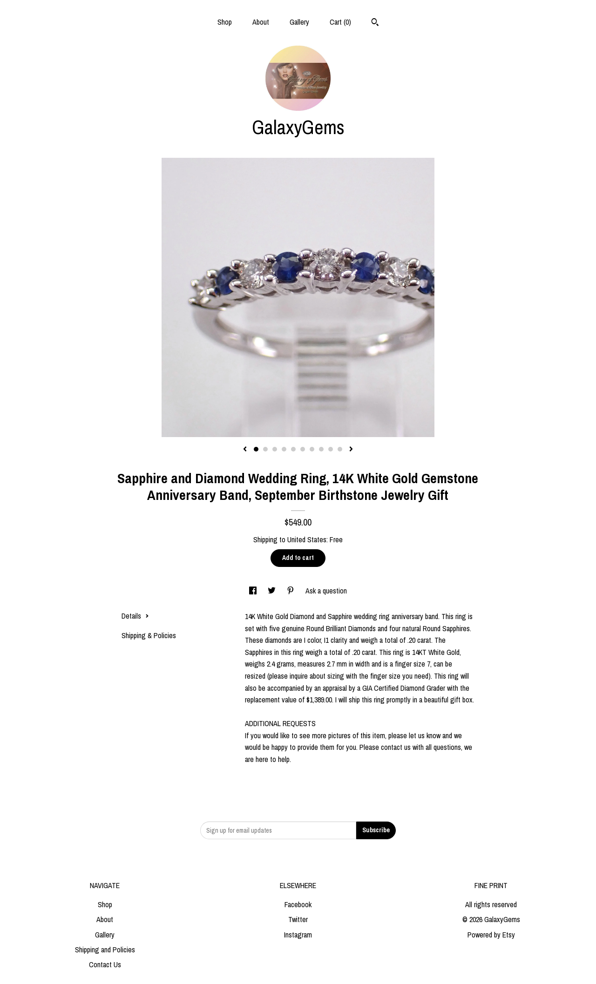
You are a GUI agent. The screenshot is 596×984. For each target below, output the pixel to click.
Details (135, 616)
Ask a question (326, 591)
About (260, 22)
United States (306, 539)
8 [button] (321, 449)
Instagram (298, 935)
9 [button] (330, 449)
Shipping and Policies (105, 949)
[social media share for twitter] (273, 591)
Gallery (299, 22)
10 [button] (340, 449)
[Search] (375, 23)
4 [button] (284, 449)
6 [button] (302, 449)
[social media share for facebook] (253, 591)
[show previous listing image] (245, 449)
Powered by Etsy (491, 935)
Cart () (340, 22)
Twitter (298, 919)
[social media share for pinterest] (291, 591)
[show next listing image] (351, 449)
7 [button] (312, 449)
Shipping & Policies (149, 635)
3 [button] (274, 449)
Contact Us (105, 964)
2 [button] (265, 449)
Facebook (298, 904)
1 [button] (256, 449)
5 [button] (293, 449)
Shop (224, 22)
